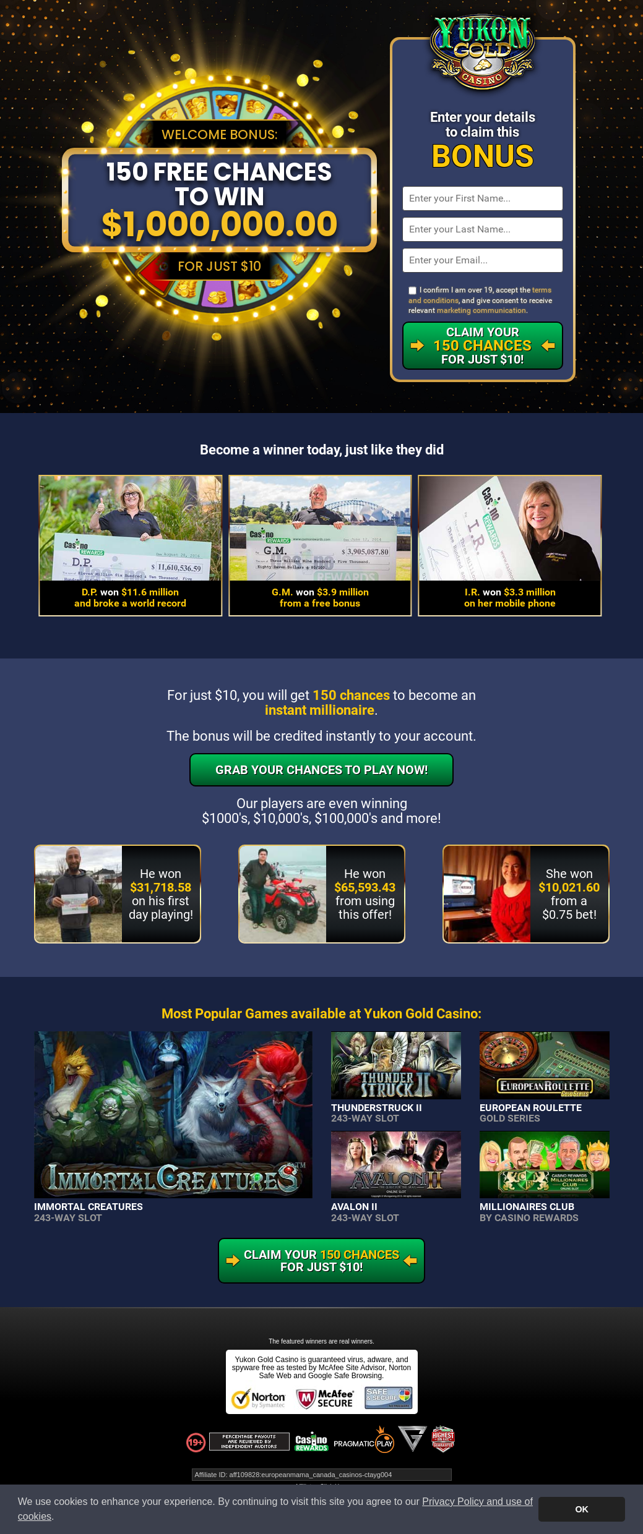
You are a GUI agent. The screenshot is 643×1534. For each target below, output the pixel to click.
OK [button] (582, 1509)
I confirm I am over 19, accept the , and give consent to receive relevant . (480, 300)
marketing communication (481, 310)
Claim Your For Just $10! (482, 346)
